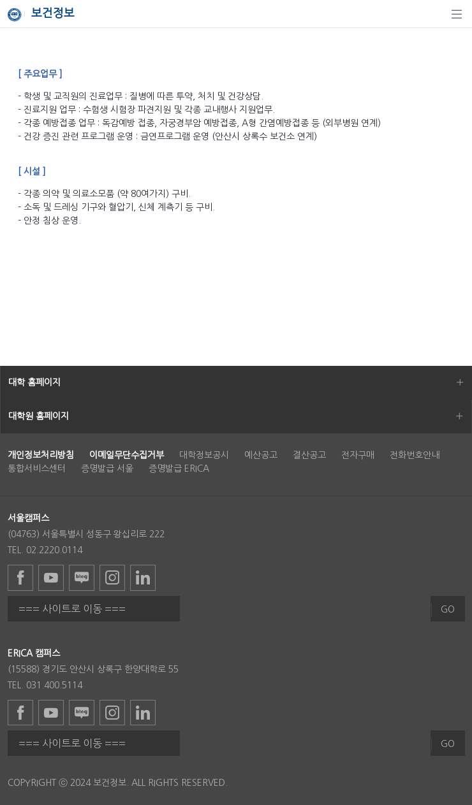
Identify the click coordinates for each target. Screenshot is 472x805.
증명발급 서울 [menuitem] (107, 468)
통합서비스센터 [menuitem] (37, 468)
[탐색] (456, 14)
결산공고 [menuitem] (309, 455)
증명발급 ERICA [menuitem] (179, 468)
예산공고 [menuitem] (260, 455)
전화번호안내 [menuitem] (414, 455)
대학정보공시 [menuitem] (204, 455)
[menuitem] (41, 455)
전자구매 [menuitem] (357, 455)
